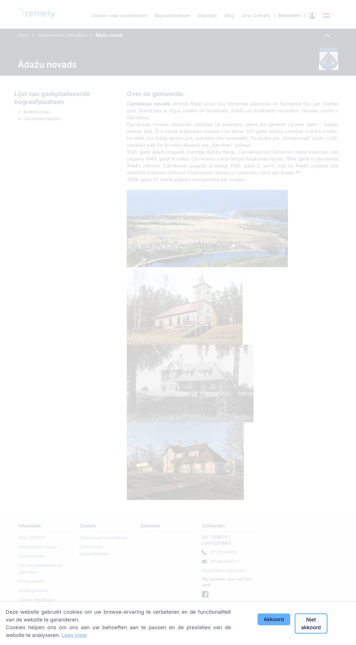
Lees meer (74, 635)
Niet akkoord (311, 623)
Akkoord (274, 619)
